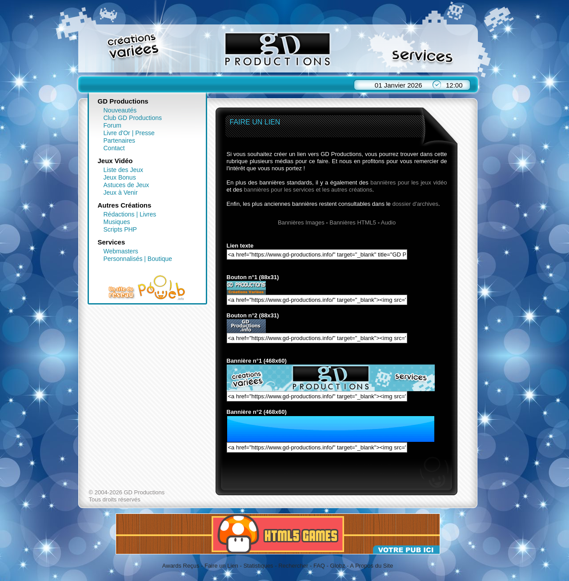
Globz (337, 565)
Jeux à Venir (121, 192)
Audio (388, 222)
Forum (112, 125)
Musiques (117, 221)
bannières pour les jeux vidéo (408, 182)
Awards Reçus (181, 565)
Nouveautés (120, 110)
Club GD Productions (133, 117)
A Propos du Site (371, 565)
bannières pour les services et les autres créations (308, 189)
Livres (148, 214)
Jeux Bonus (120, 177)
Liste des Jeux (124, 169)
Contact (114, 148)
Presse (145, 132)
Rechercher (293, 565)
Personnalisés (123, 258)
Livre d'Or (117, 132)
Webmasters (121, 251)
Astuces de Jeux (126, 184)
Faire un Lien (221, 565)
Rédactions (119, 214)
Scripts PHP (120, 229)
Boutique (160, 258)
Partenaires (120, 140)
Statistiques (258, 565)
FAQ (319, 565)
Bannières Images (301, 222)
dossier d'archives (415, 203)
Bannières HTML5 (352, 222)
